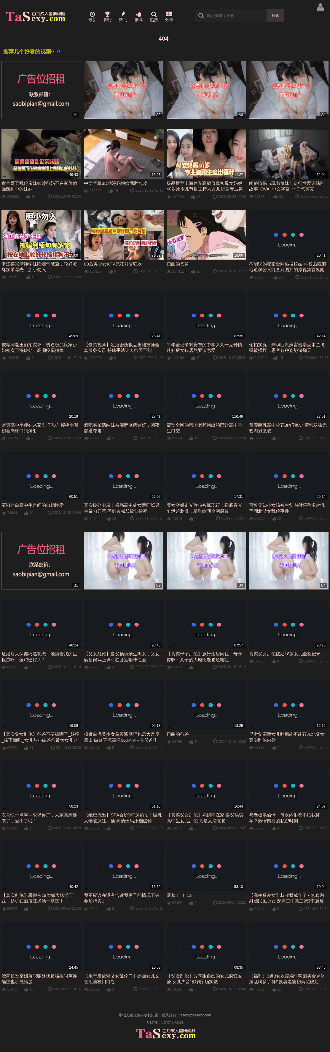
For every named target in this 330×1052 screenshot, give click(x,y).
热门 (123, 16)
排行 (108, 16)
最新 (92, 16)
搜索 (275, 15)
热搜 (154, 16)
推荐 (139, 16)
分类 (169, 16)
